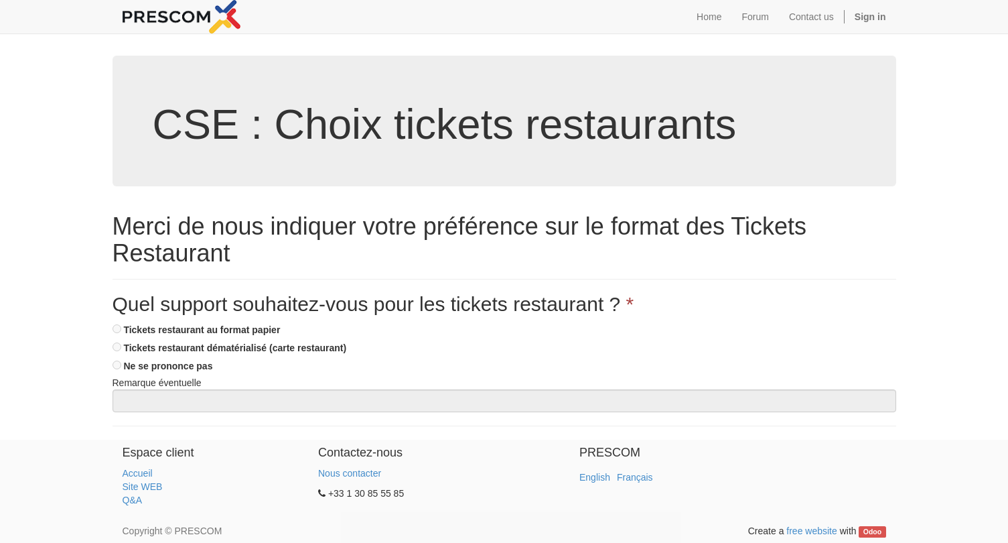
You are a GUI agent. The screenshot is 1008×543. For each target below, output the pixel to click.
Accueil (138, 473)
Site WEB (143, 486)
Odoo (872, 532)
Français (635, 477)
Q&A (133, 500)
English (594, 477)
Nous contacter (349, 473)
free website (811, 531)
